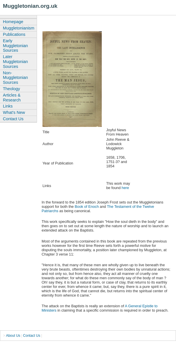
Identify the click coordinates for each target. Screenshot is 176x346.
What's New (14, 112)
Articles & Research (12, 97)
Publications (14, 34)
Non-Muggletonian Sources (15, 78)
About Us (13, 336)
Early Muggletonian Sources (15, 45)
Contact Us (13, 118)
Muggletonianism (18, 28)
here (125, 188)
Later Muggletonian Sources (15, 61)
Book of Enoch (87, 206)
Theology (11, 88)
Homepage (13, 21)
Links (8, 106)
